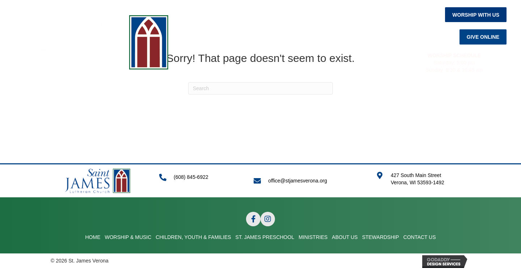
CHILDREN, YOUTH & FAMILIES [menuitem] (181, 99)
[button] (476, 14)
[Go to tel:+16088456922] (199, 180)
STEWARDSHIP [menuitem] (408, 99)
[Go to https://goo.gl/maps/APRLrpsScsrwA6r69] (423, 183)
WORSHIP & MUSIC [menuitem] (105, 99)
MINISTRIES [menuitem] (322, 99)
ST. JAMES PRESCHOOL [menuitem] (265, 99)
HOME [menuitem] (61, 99)
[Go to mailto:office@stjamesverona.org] (308, 181)
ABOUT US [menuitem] (363, 99)
